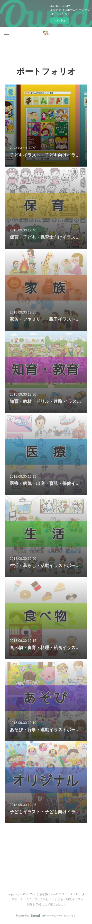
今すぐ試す (60, 20)
